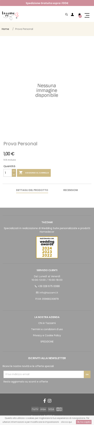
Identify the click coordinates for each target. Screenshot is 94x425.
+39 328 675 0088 (49, 286)
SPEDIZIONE (47, 341)
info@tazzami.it (48, 292)
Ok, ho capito (84, 421)
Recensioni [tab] (70, 190)
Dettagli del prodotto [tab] (32, 190)
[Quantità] (8, 173)
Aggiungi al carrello (34, 172)
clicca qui (66, 421)
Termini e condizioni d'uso (47, 329)
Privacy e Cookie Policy (47, 335)
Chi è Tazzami (47, 323)
